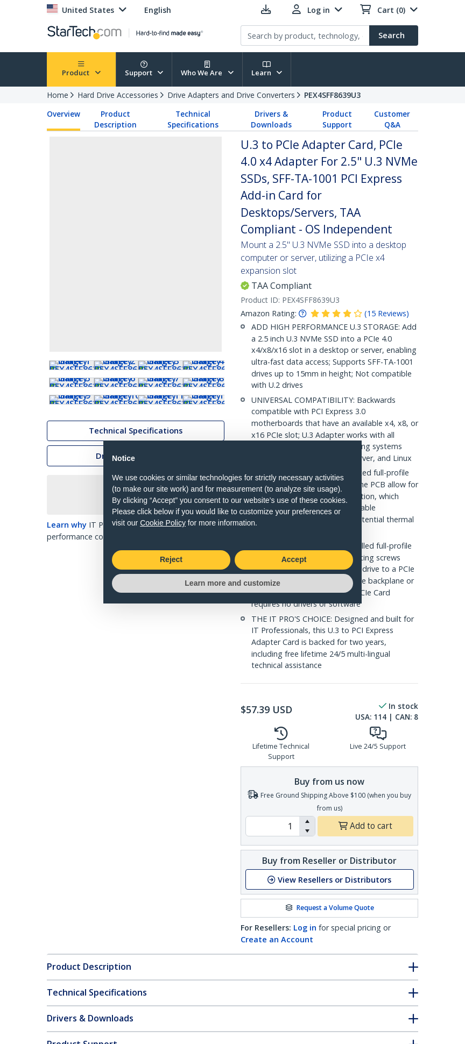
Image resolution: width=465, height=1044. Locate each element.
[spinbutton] (272, 826)
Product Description (115, 119)
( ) (386, 313)
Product (81, 69)
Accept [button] (294, 559)
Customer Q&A (392, 119)
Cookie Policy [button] (163, 523)
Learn (267, 69)
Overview (63, 114)
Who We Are (207, 69)
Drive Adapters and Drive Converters (231, 95)
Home (57, 95)
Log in (304, 927)
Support (144, 69)
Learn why (67, 608)
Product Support (337, 119)
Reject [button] (171, 559)
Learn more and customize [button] (232, 583)
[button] (307, 821)
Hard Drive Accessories (118, 95)
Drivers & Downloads (271, 119)
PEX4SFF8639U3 (332, 95)
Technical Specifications (193, 119)
